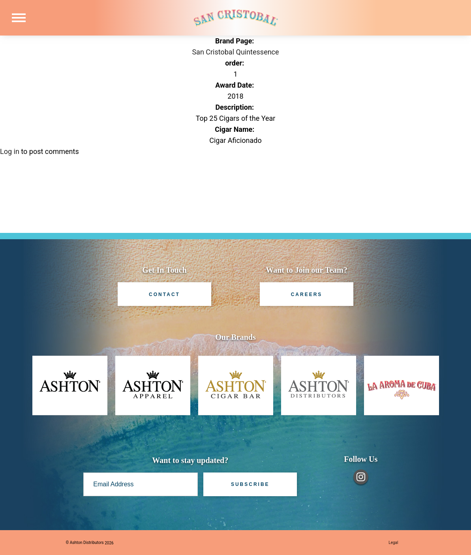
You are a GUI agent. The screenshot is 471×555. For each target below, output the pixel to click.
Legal (393, 542)
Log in (9, 151)
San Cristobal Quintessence (235, 52)
